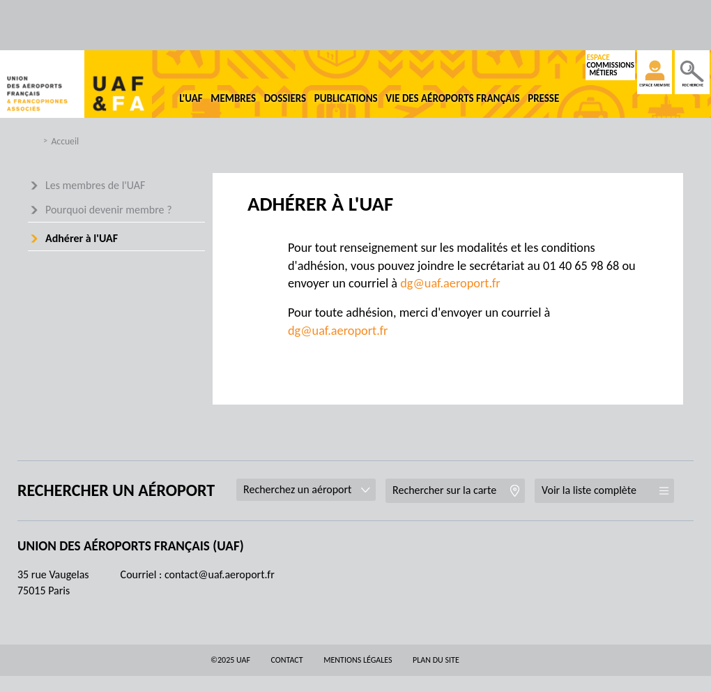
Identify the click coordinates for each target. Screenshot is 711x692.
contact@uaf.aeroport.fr (220, 574)
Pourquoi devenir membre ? (108, 209)
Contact (287, 660)
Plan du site (436, 660)
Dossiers (285, 98)
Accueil (65, 141)
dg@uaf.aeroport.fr (450, 283)
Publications (346, 98)
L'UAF (191, 98)
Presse (543, 98)
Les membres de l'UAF (95, 185)
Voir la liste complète (589, 490)
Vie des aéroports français (452, 98)
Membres (233, 98)
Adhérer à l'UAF (81, 238)
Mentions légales (357, 660)
